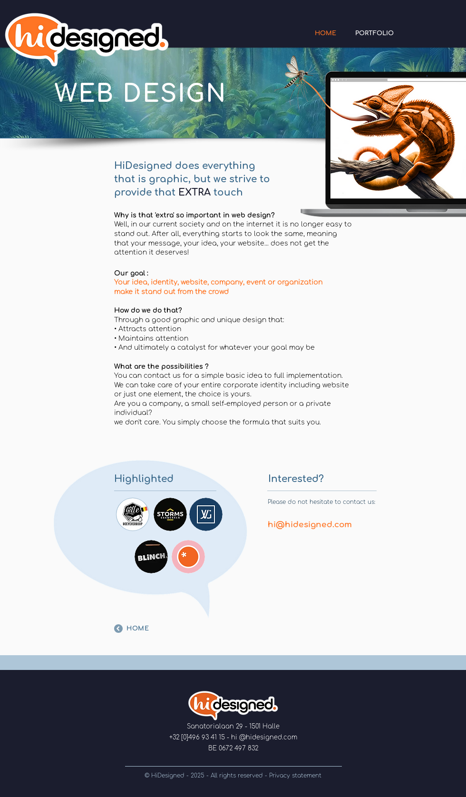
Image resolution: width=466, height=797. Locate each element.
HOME (137, 628)
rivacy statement (296, 775)
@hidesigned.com (268, 737)
